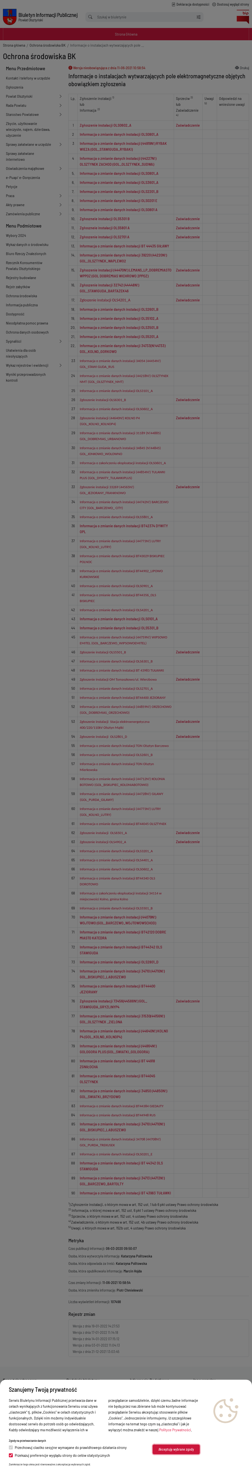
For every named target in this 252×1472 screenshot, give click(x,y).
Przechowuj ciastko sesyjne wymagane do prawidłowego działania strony (68, 1447)
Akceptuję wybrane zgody (176, 1449)
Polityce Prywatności (175, 1429)
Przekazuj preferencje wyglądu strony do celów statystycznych (59, 1455)
